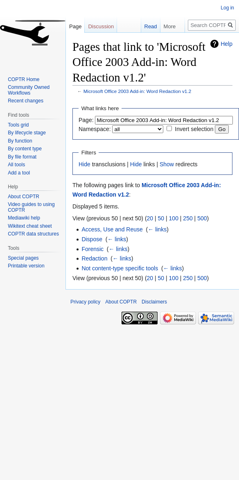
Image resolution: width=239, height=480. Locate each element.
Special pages (23, 258)
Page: (86, 120)
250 (187, 218)
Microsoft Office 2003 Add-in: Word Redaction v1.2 (137, 91)
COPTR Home (23, 79)
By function (20, 141)
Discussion (101, 26)
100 (173, 218)
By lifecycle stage (27, 133)
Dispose (91, 239)
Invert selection (194, 129)
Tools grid (18, 125)
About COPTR (23, 196)
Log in (227, 8)
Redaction (94, 258)
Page (75, 26)
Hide (84, 164)
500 (202, 218)
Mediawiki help (24, 218)
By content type (25, 149)
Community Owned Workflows (29, 90)
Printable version (26, 266)
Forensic (92, 249)
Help (226, 44)
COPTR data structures (33, 234)
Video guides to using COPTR (31, 207)
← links (157, 229)
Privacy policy (85, 302)
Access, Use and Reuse (111, 229)
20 (150, 218)
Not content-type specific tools (119, 268)
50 (161, 218)
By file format (22, 157)
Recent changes (25, 101)
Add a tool (19, 173)
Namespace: (95, 129)
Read (145, 26)
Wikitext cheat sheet (30, 226)
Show (167, 164)
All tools (16, 165)
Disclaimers (154, 302)
